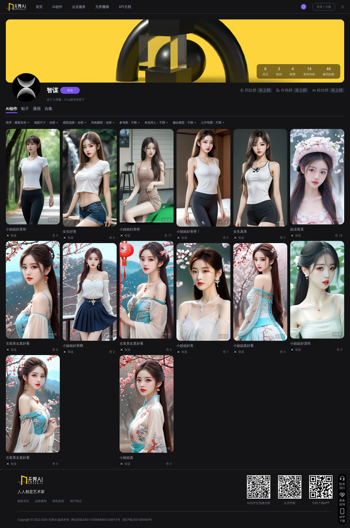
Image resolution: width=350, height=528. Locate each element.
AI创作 (57, 7)
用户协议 (76, 501)
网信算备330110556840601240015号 (95, 519)
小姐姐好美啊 (73, 346)
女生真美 (240, 231)
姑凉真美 (297, 229)
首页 (39, 7)
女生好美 (69, 231)
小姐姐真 (126, 458)
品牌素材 (41, 501)
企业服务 (79, 7)
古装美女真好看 (18, 343)
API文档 (125, 7)
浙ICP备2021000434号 (137, 519)
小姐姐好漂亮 (300, 343)
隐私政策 (58, 501)
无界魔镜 (102, 7)
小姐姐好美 (184, 346)
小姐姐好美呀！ (188, 231)
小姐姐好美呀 (16, 229)
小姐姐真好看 (243, 346)
